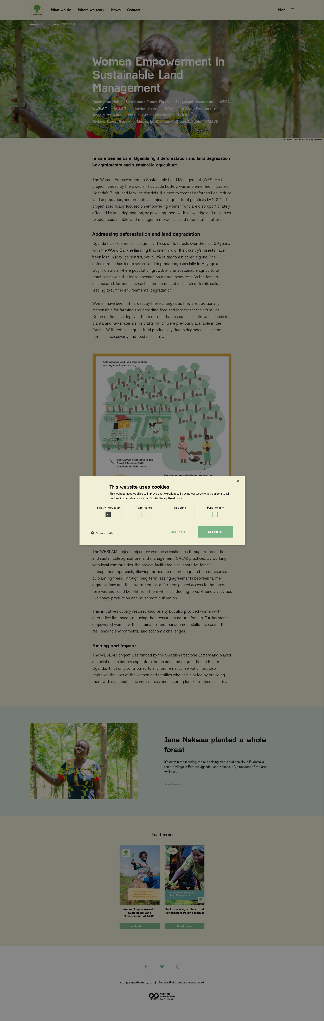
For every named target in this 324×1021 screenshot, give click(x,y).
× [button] (238, 481)
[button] (102, 533)
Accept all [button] (215, 532)
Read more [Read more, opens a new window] (175, 498)
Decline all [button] (179, 532)
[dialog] (162, 510)
